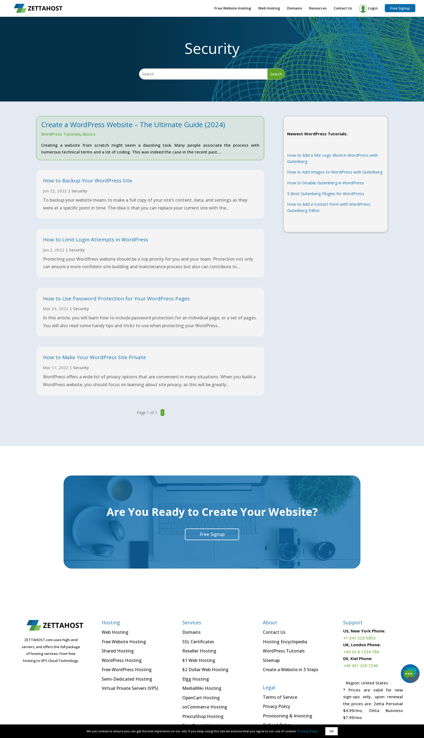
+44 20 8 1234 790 (361, 651)
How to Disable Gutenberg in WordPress (325, 182)
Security (79, 190)
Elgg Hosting (195, 679)
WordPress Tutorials (61, 134)
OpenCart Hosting (201, 698)
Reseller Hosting (199, 651)
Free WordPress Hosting (127, 670)
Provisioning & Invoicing (287, 716)
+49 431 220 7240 (360, 665)
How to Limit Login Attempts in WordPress (95, 239)
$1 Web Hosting (198, 660)
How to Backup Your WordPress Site (87, 180)
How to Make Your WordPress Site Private (94, 357)
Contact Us (343, 8)
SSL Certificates (198, 642)
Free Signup (400, 8)
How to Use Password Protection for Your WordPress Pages (116, 298)
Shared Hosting (118, 651)
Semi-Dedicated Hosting (127, 679)
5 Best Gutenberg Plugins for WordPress (325, 193)
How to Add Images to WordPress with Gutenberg (335, 172)
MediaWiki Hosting (201, 688)
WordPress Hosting (122, 660)
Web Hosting (269, 8)
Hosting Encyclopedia (285, 642)
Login (368, 9)
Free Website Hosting (232, 8)
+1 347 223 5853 (359, 638)
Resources (318, 8)
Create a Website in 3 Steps (290, 670)
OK (331, 731)
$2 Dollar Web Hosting (205, 670)
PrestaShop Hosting (203, 716)
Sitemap (271, 660)
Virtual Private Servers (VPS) (130, 688)
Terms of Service (280, 697)
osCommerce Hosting (204, 707)
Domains (294, 8)
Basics (89, 134)
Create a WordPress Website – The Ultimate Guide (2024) (133, 124)
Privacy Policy (307, 731)
